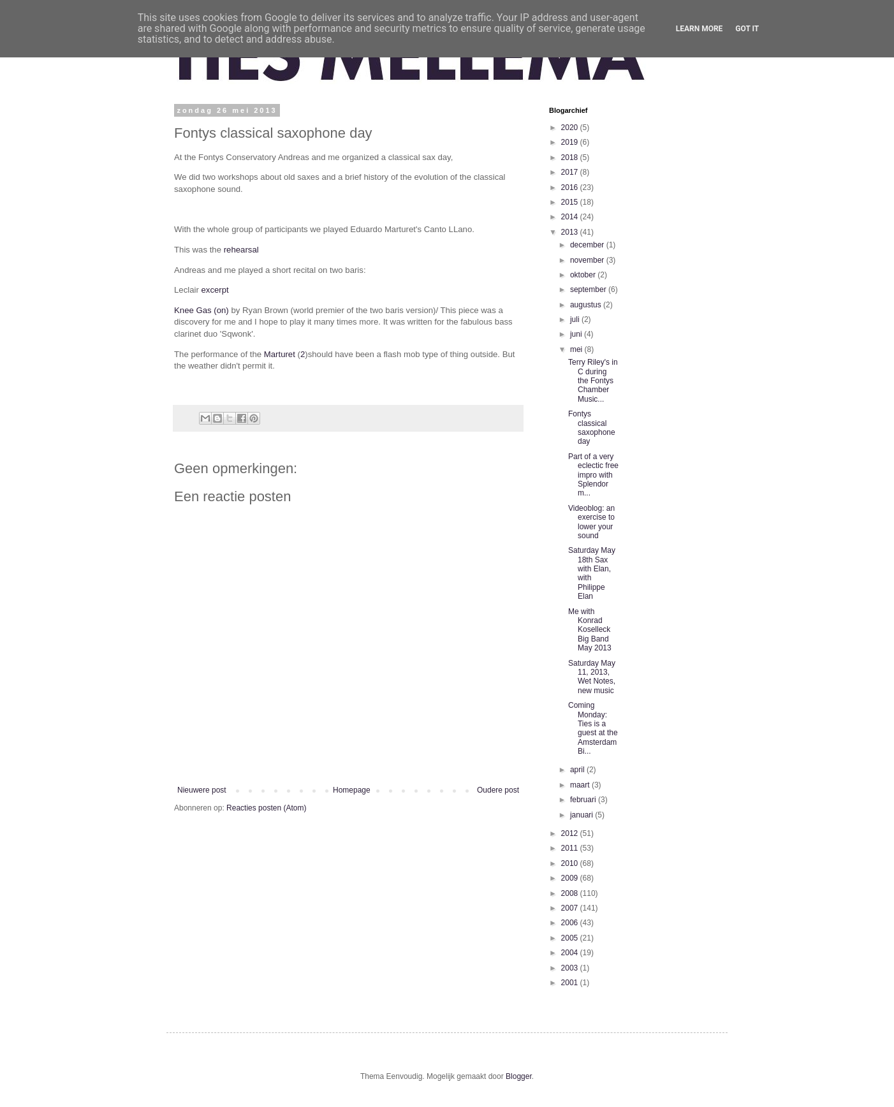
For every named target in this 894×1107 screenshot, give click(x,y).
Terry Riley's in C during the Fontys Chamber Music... (593, 381)
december (588, 244)
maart (581, 785)
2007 (570, 908)
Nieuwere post (201, 790)
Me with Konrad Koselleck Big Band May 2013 (590, 630)
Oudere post (498, 790)
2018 (570, 157)
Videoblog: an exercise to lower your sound (591, 522)
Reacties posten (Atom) (266, 807)
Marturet (279, 354)
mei (577, 349)
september (589, 289)
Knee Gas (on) (201, 310)
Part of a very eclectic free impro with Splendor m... (593, 475)
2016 (570, 187)
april (578, 769)
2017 (570, 172)
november (588, 260)
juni (577, 334)
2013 (570, 232)
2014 (570, 216)
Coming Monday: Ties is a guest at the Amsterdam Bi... (593, 728)
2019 (570, 142)
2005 (570, 938)
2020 (570, 127)
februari (584, 799)
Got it (747, 28)
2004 (570, 952)
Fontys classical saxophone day (591, 427)
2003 (570, 968)
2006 (570, 922)
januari (582, 814)
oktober (583, 274)
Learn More (699, 28)
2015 (570, 202)
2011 (570, 848)
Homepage (351, 790)
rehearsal (241, 249)
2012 (570, 833)
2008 (570, 893)
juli (576, 319)
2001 (570, 982)
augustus (586, 304)
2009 (570, 878)
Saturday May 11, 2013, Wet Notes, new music (591, 677)
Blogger (519, 1076)
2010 (570, 863)
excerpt (215, 290)
